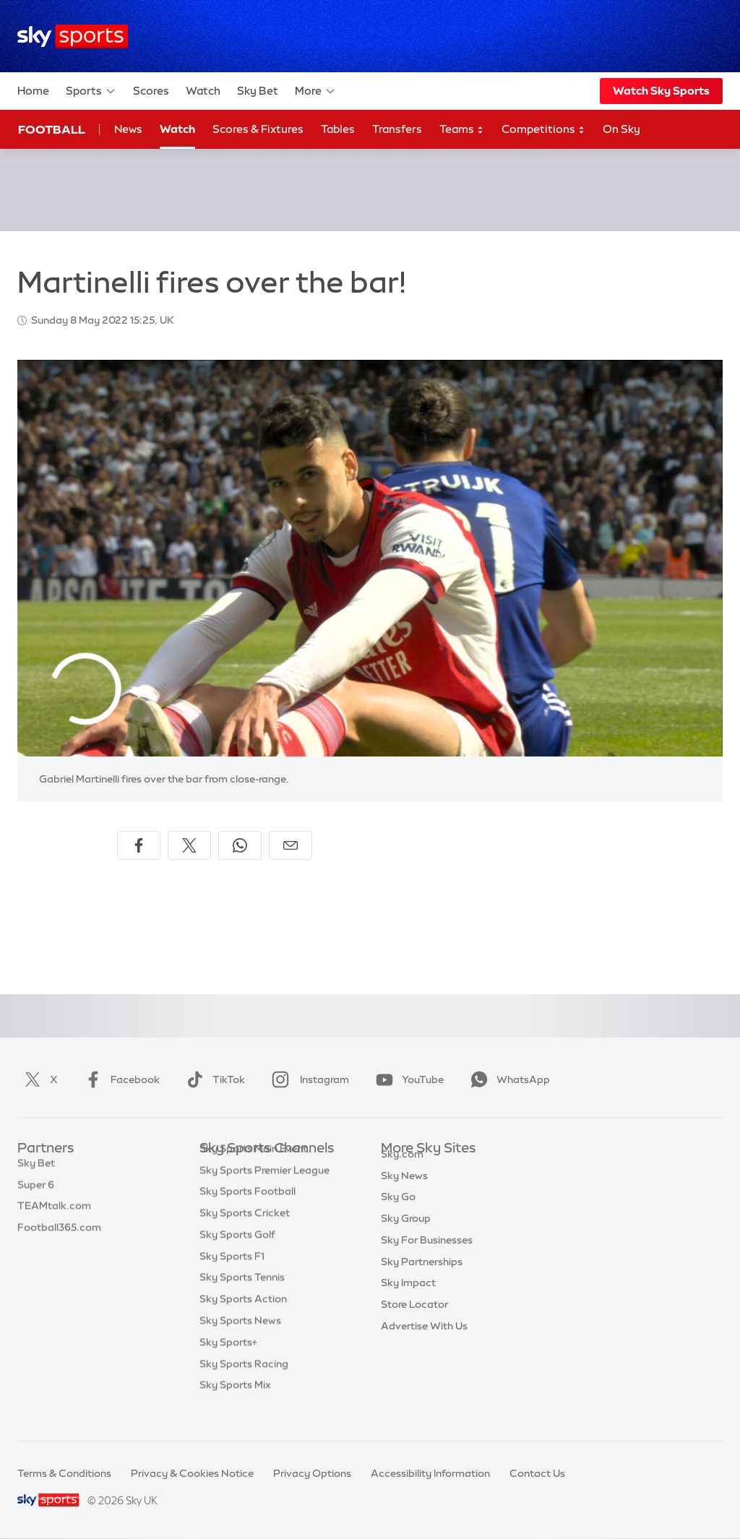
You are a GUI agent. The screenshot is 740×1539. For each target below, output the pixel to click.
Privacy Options (312, 1473)
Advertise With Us (424, 1342)
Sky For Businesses (427, 1256)
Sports (91, 91)
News (128, 129)
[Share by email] (290, 845)
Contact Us (537, 1473)
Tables (338, 129)
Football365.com (59, 1235)
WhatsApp (507, 1079)
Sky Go (398, 1213)
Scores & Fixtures (258, 129)
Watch (203, 90)
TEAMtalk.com (54, 1213)
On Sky (621, 129)
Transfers (397, 129)
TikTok (213, 1079)
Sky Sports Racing (243, 1386)
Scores (151, 90)
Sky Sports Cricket (244, 1235)
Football (51, 129)
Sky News (404, 1192)
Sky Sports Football (247, 1213)
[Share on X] (189, 845)
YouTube (407, 1079)
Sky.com (402, 1170)
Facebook (119, 1079)
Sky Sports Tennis (242, 1299)
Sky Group (406, 1235)
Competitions (543, 130)
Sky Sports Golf (237, 1256)
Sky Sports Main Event (253, 1170)
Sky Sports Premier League (264, 1192)
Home (33, 90)
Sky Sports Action (243, 1321)
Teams (461, 130)
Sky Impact (408, 1299)
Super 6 (35, 1192)
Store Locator (414, 1321)
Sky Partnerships (421, 1278)
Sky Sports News (240, 1342)
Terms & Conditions (64, 1473)
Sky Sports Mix (235, 1407)
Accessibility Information (430, 1473)
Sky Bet (257, 90)
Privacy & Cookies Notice (192, 1473)
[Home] (72, 36)
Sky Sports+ (228, 1364)
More (315, 91)
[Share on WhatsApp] (240, 845)
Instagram (307, 1079)
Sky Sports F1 (231, 1278)
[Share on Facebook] (138, 845)
